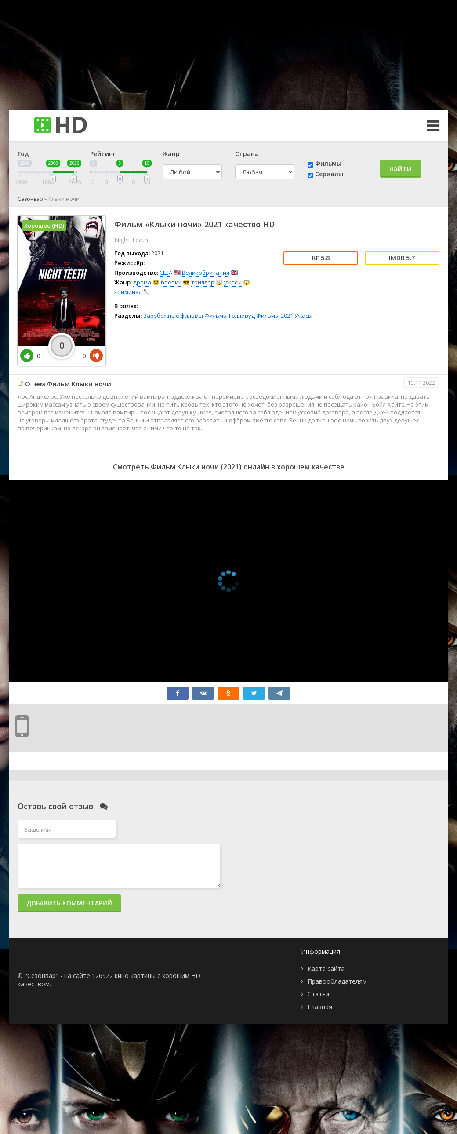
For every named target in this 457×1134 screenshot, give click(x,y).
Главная (320, 1007)
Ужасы (303, 316)
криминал (128, 292)
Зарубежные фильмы (173, 316)
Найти (400, 169)
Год (23, 153)
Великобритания (205, 272)
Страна (247, 153)
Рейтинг (103, 153)
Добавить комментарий (69, 903)
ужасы (233, 282)
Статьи (318, 994)
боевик (171, 282)
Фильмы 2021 (274, 316)
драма (142, 282)
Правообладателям (337, 981)
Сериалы (329, 174)
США (166, 272)
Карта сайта (326, 968)
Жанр (171, 153)
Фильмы (328, 163)
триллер (202, 282)
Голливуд (242, 316)
